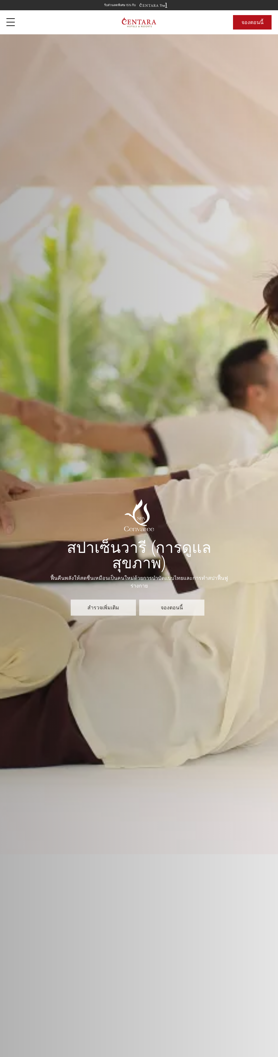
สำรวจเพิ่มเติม (103, 607)
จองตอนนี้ (252, 22)
